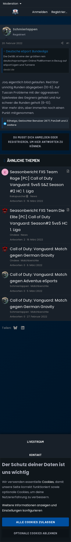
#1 (67, 43)
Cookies (48, 482)
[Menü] (6, 12)
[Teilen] (62, 43)
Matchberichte (30, 260)
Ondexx (14, 235)
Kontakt (35, 455)
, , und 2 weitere (37, 123)
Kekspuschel (19, 196)
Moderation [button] (11, 3)
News (33, 196)
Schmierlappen (19, 286)
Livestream (35, 441)
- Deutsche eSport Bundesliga (25, 51)
